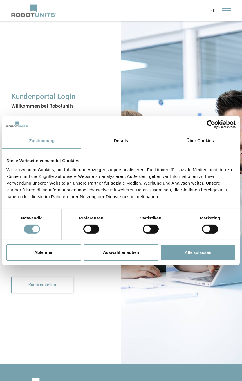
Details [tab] (121, 140)
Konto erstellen (42, 285)
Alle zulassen (198, 252)
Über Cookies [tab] (200, 140)
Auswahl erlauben (121, 252)
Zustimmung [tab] (42, 140)
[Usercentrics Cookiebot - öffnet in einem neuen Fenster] (211, 124)
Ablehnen (43, 252)
